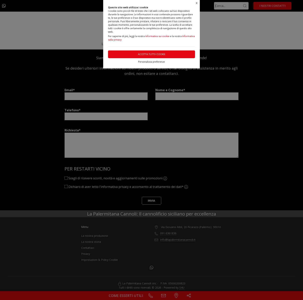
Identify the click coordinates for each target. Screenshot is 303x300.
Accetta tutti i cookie (151, 54)
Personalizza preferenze (151, 61)
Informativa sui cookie (157, 36)
